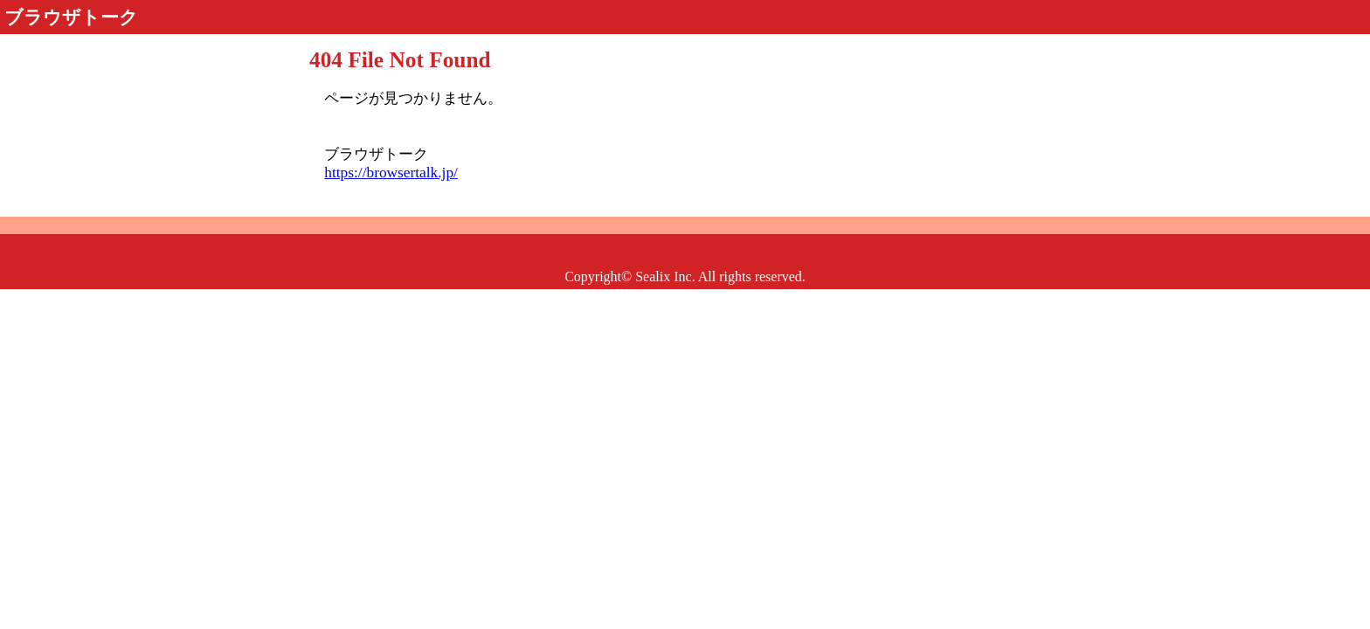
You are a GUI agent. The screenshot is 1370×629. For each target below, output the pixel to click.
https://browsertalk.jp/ (391, 172)
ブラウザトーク (71, 17)
